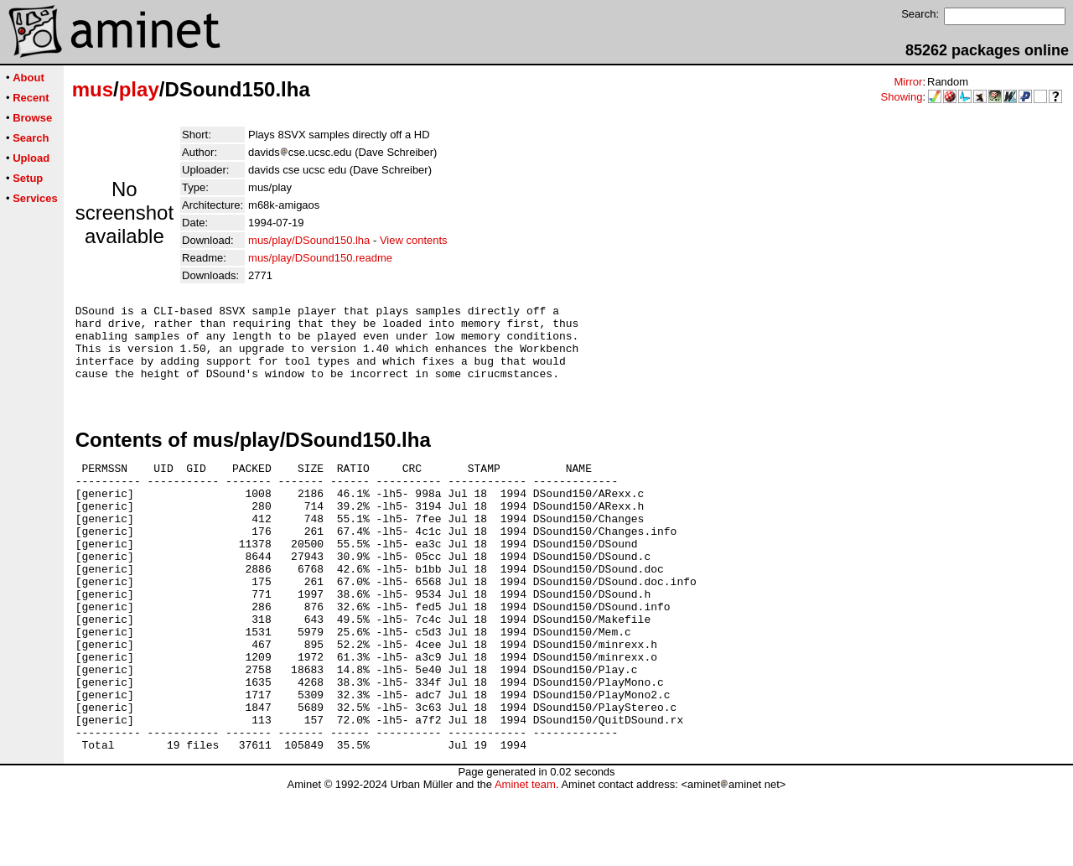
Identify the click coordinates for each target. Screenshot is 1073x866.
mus (92, 89)
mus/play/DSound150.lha (309, 240)
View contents (414, 240)
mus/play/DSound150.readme (320, 258)
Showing (902, 97)
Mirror (908, 81)
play (139, 89)
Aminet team (525, 859)
